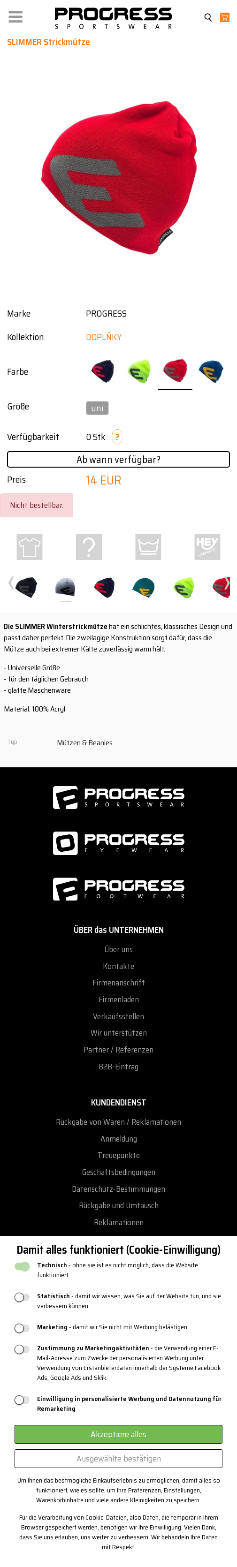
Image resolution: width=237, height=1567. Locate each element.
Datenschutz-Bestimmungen (118, 1189)
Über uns (118, 949)
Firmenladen (119, 999)
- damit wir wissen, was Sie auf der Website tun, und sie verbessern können (129, 1301)
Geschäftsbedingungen (118, 1172)
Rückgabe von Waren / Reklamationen (118, 1122)
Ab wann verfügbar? (118, 459)
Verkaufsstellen (118, 1016)
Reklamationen (119, 1222)
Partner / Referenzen (118, 1050)
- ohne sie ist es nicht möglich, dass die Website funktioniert (117, 1270)
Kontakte (118, 966)
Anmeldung (118, 1139)
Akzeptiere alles (118, 1434)
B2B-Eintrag (118, 1066)
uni (97, 408)
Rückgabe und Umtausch (119, 1205)
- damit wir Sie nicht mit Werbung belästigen (112, 1327)
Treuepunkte (119, 1155)
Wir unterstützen (119, 1033)
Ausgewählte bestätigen (118, 1458)
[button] (15, 15)
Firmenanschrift (118, 983)
